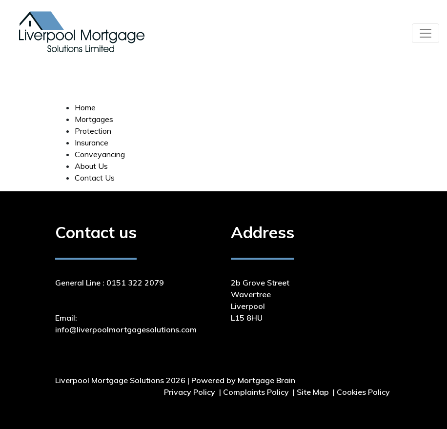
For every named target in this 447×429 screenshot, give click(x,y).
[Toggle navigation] (425, 33)
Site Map (313, 392)
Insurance (91, 142)
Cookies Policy (363, 392)
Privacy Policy (189, 392)
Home (85, 107)
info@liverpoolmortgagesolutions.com (126, 329)
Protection (93, 131)
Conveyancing (100, 154)
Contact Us (95, 178)
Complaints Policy (256, 392)
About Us (91, 166)
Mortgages (94, 119)
